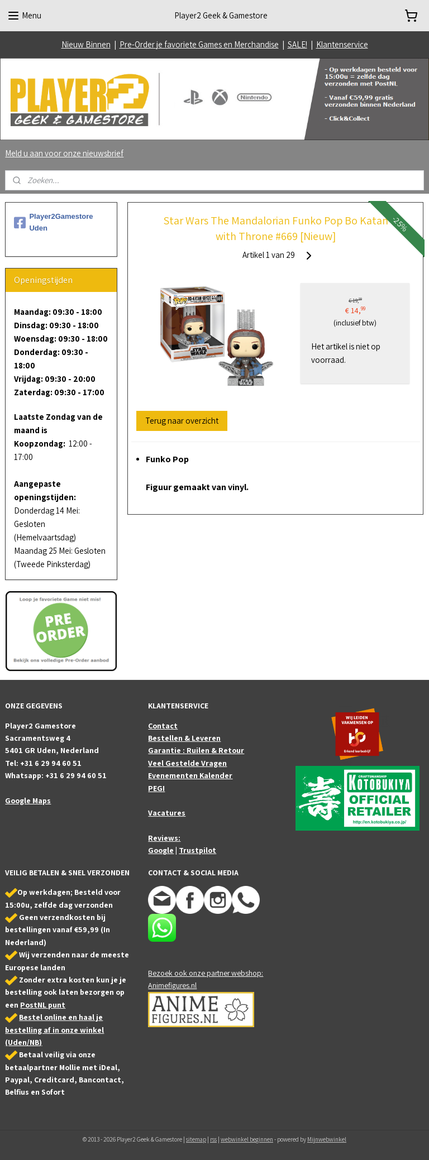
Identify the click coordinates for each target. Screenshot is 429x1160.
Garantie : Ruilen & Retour (196, 750)
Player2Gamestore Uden (53, 222)
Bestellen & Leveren (184, 738)
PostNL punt (42, 1005)
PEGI (156, 788)
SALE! (297, 44)
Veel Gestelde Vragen (187, 763)
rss (213, 1139)
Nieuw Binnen (86, 44)
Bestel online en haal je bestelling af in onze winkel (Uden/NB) (54, 1029)
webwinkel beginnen (247, 1139)
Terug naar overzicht (182, 420)
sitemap (196, 1139)
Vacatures (166, 813)
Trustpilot (197, 850)
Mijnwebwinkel (326, 1139)
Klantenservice (342, 44)
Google (161, 850)
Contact (163, 726)
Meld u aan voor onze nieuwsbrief (64, 153)
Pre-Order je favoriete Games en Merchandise (199, 44)
